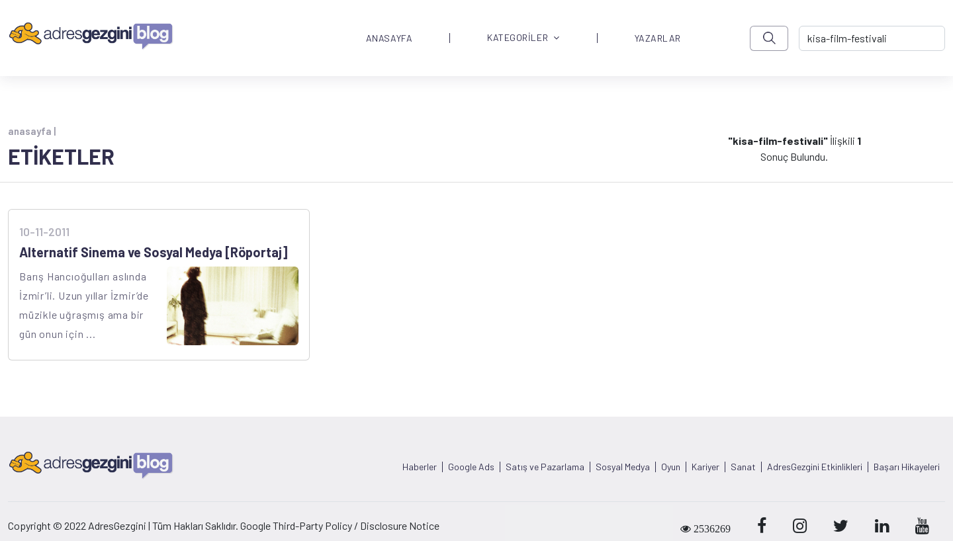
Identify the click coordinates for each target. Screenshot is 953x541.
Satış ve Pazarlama (545, 467)
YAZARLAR (658, 38)
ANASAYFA (389, 38)
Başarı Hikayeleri (907, 467)
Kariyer (705, 467)
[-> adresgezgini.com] (872, 38)
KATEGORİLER (523, 38)
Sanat (743, 467)
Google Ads (471, 467)
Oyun (670, 467)
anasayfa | (32, 131)
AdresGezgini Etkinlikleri (814, 467)
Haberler (419, 467)
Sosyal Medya (623, 467)
